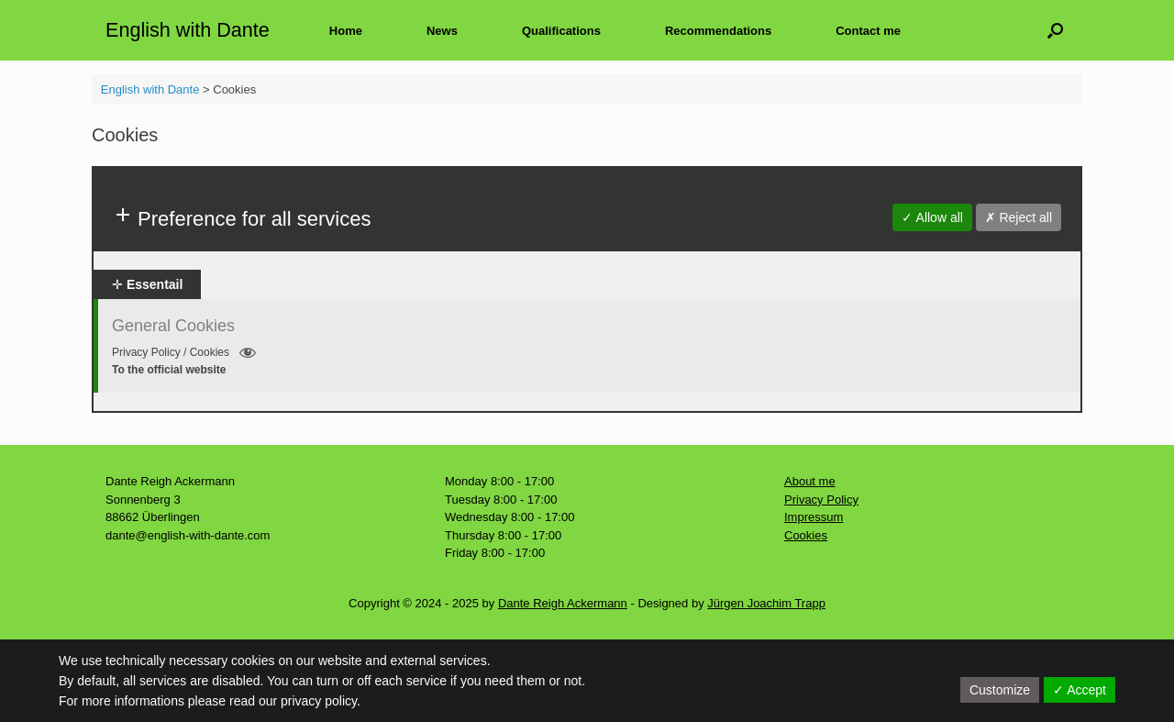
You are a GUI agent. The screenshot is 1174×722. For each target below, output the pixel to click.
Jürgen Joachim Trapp (766, 603)
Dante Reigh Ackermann (562, 603)
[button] (1055, 30)
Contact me (868, 31)
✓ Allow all (932, 217)
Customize (999, 690)
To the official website (169, 369)
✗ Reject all (1018, 217)
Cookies (805, 535)
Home (345, 31)
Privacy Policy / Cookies (184, 352)
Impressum (813, 517)
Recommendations (718, 31)
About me (810, 481)
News (442, 31)
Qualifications (561, 31)
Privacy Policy (821, 499)
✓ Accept (1079, 690)
